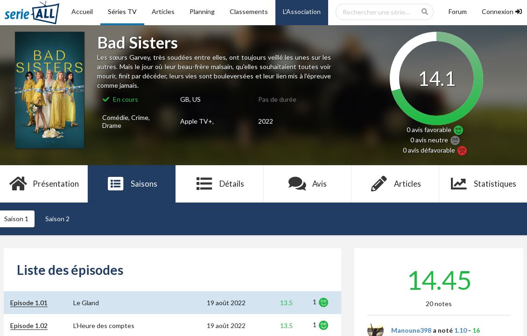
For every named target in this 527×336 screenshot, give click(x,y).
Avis (307, 184)
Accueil (82, 11)
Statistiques (483, 184)
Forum (458, 11)
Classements (249, 11)
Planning (202, 11)
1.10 (460, 330)
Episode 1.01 (29, 303)
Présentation (44, 184)
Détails (219, 184)
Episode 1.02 (29, 325)
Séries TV (122, 11)
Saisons (131, 184)
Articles (163, 11)
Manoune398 (411, 330)
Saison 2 (57, 219)
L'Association (302, 11)
